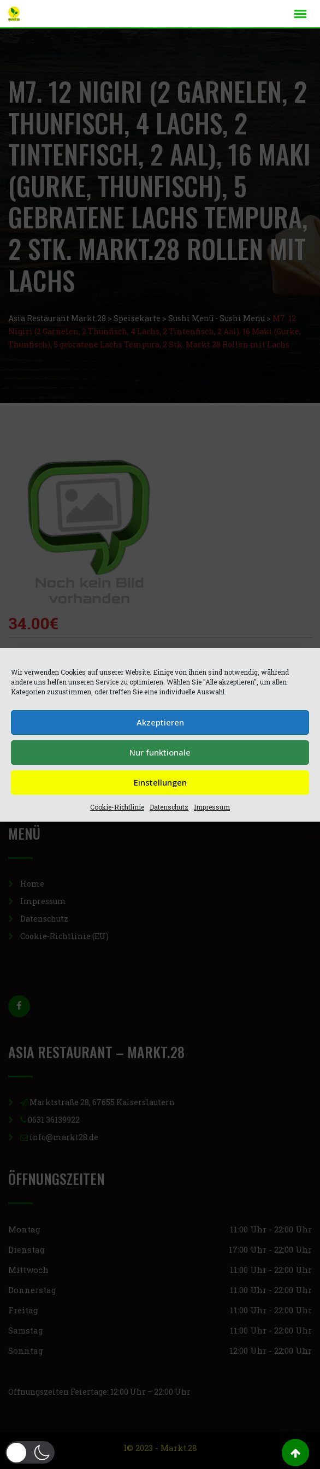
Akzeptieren (160, 722)
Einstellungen (160, 782)
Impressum (212, 807)
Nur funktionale (160, 752)
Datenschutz (169, 807)
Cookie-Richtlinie (117, 807)
